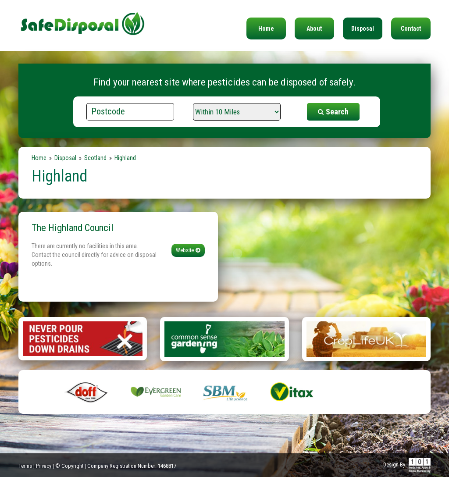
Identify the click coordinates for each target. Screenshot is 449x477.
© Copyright (69, 466)
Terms (25, 466)
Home (266, 28)
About (314, 28)
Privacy (43, 466)
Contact (411, 28)
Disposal (362, 28)
